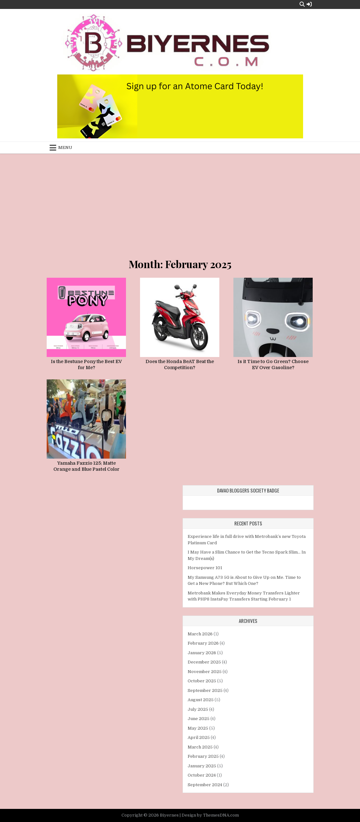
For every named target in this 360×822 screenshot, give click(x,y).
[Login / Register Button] (309, 4)
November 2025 (205, 671)
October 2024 (202, 775)
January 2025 (202, 766)
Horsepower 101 (205, 567)
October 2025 (202, 681)
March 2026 (200, 634)
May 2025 (198, 728)
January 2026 (202, 652)
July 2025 (198, 709)
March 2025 (200, 747)
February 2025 (203, 756)
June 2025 (198, 718)
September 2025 (205, 690)
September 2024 (205, 784)
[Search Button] (302, 4)
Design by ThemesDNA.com (210, 815)
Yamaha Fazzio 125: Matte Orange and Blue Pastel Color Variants (86, 469)
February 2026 (203, 643)
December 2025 (204, 662)
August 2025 (201, 699)
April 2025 (199, 737)
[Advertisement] (180, 201)
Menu (65, 147)
